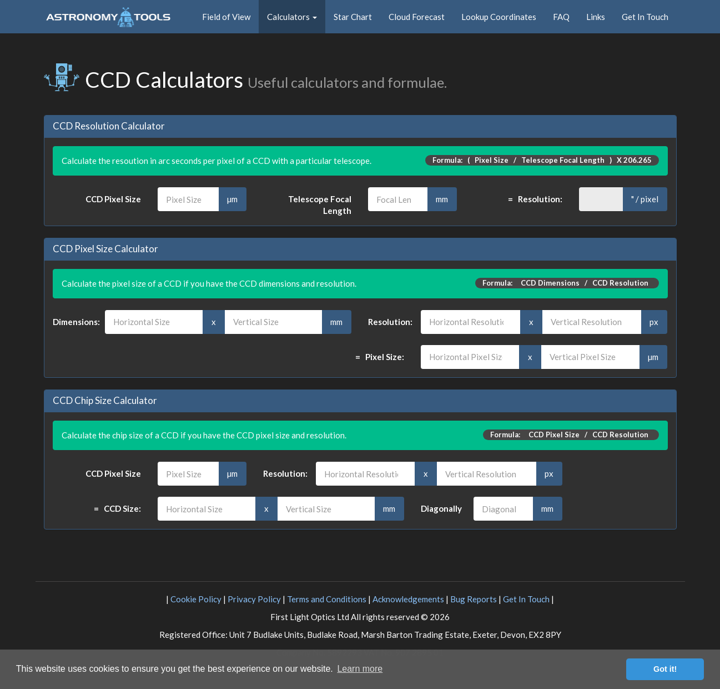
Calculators (292, 17)
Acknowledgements (408, 599)
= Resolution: (535, 199)
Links (595, 17)
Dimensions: (71, 322)
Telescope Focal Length (319, 205)
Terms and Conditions (326, 599)
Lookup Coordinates (498, 17)
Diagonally (439, 508)
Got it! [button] (665, 669)
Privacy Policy (254, 599)
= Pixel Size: (379, 357)
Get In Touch (645, 17)
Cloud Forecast (417, 17)
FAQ (561, 17)
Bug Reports (473, 599)
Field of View (226, 17)
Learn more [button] (359, 668)
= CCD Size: (117, 508)
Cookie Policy (195, 599)
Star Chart (353, 17)
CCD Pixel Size (113, 199)
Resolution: (386, 322)
